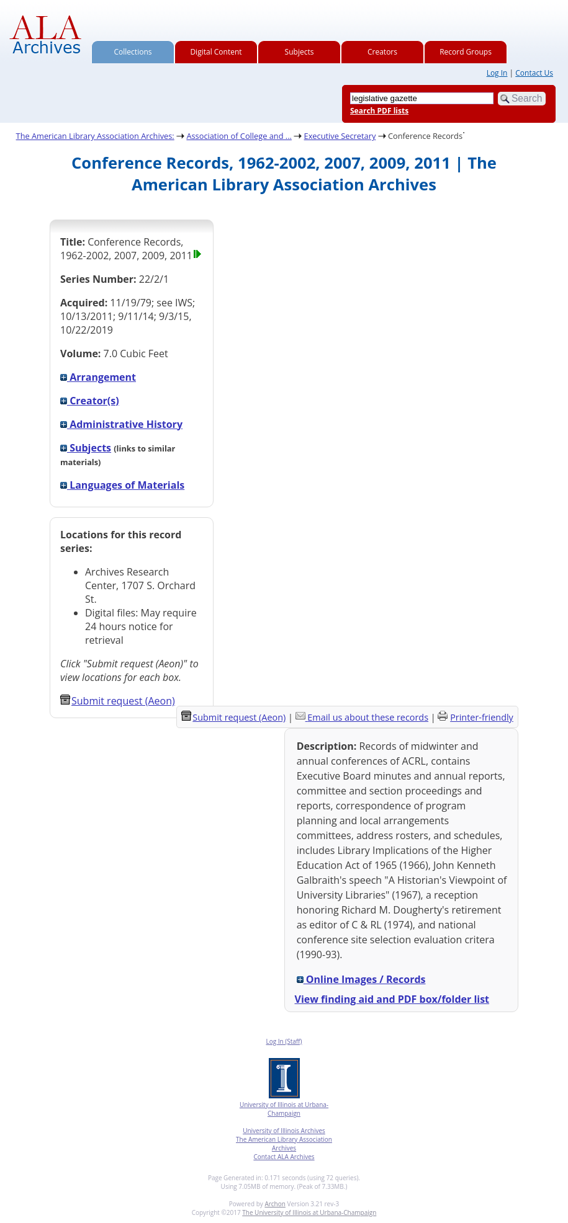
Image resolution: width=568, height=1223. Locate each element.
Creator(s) (89, 400)
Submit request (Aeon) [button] (117, 701)
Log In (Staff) (284, 1041)
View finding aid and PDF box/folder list (392, 999)
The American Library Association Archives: (95, 135)
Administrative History (121, 424)
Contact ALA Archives (283, 1156)
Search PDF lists (379, 110)
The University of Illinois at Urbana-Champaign (309, 1212)
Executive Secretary (340, 135)
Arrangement (98, 377)
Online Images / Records (361, 979)
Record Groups (466, 52)
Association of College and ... (239, 135)
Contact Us (534, 73)
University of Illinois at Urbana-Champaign (284, 1109)
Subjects (299, 52)
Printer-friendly (481, 717)
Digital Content (215, 52)
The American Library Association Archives (284, 1143)
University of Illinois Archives (284, 1130)
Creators (382, 52)
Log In (497, 73)
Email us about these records (367, 717)
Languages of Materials (122, 485)
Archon (274, 1203)
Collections (133, 52)
